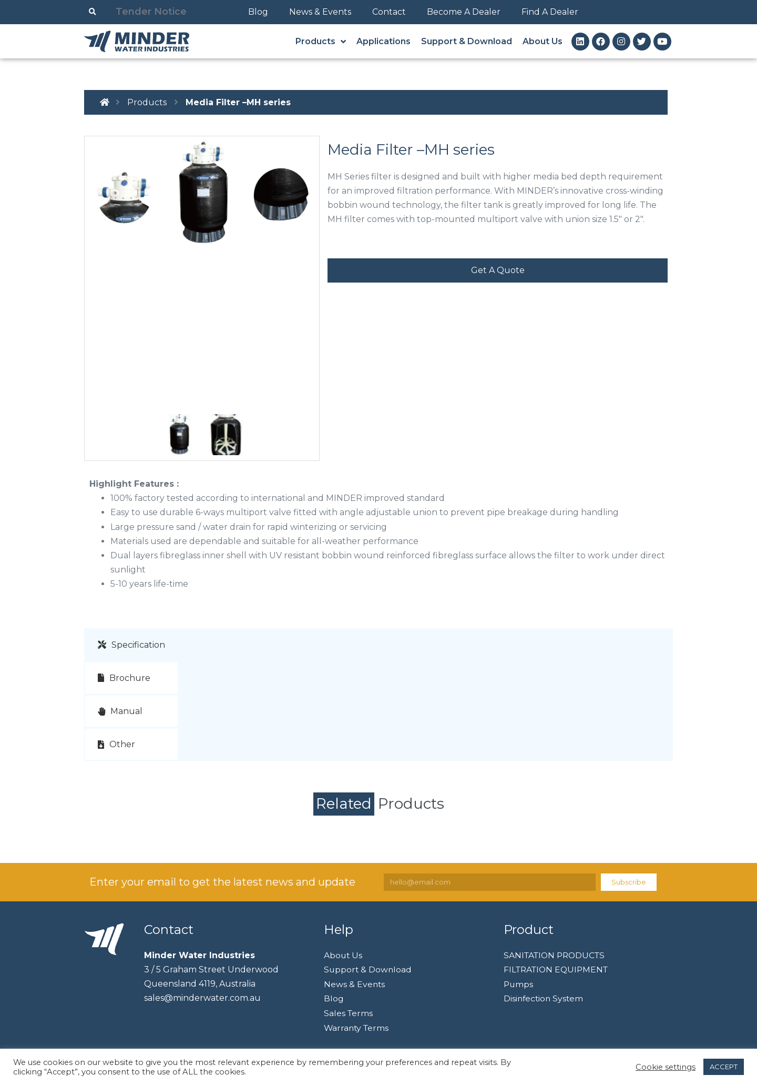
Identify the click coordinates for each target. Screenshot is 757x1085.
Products (147, 102)
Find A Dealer (549, 12)
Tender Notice (151, 11)
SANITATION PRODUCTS (557, 955)
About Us (343, 955)
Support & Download (368, 970)
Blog (258, 12)
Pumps (519, 984)
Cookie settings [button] (665, 1067)
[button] (498, 270)
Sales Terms (349, 1013)
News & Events (320, 12)
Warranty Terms (357, 1027)
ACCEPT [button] (724, 1066)
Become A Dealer (463, 12)
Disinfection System (545, 998)
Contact (389, 12)
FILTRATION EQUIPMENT (558, 970)
